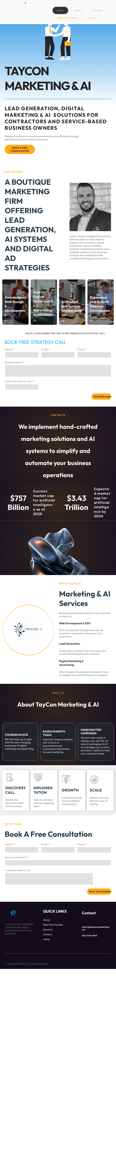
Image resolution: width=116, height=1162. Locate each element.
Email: (44, 349)
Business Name (14, 362)
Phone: (81, 349)
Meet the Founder (53, 924)
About (46, 920)
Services (48, 929)
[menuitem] (62, 10)
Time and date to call (17, 870)
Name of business (15, 857)
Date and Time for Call (18, 381)
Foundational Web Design (15, 299)
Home (46, 939)
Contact (47, 934)
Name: (8, 349)
